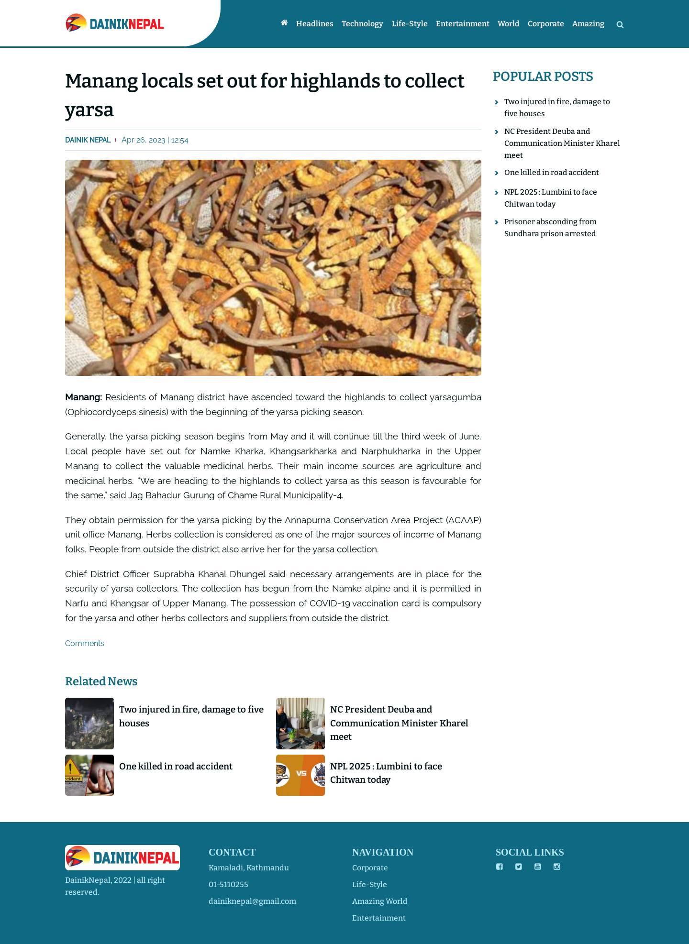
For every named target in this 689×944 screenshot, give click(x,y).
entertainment (379, 917)
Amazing (589, 23)
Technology (366, 23)
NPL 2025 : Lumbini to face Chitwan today (388, 773)
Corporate (547, 23)
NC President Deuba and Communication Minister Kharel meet (401, 723)
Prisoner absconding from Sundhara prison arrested (551, 229)
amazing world (380, 901)
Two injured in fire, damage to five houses (185, 716)
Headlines (318, 23)
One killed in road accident (178, 766)
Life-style (412, 23)
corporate (370, 867)
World (510, 23)
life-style (370, 884)
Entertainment (464, 23)
